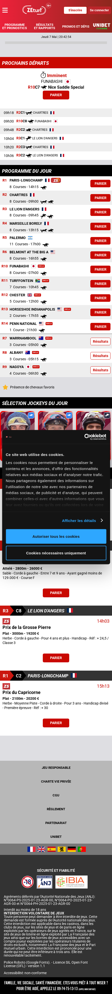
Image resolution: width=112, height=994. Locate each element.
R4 (5, 223)
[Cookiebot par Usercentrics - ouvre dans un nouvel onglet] (84, 437)
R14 (5, 324)
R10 (5, 266)
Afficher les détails (79, 520)
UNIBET (56, 837)
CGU (56, 795)
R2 (5, 195)
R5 (5, 238)
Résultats (100, 341)
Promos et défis (75, 26)
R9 (5, 367)
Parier (56, 95)
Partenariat (56, 823)
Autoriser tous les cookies (56, 536)
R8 (5, 352)
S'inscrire (75, 10)
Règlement (56, 809)
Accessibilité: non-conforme (25, 973)
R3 (5, 209)
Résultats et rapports (44, 26)
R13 (5, 309)
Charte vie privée (56, 781)
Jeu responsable (56, 768)
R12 (5, 295)
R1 (5, 181)
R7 (5, 338)
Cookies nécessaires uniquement (56, 553)
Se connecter (99, 10)
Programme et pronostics (14, 26)
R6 (5, 252)
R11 (5, 281)
